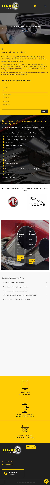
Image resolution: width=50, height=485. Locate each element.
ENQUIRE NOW (20, 258)
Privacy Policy (26, 482)
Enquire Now (32, 261)
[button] (46, 481)
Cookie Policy (32, 482)
